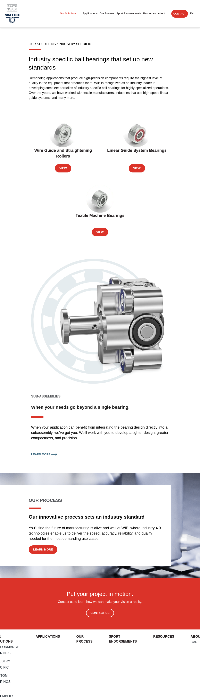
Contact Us (100, 613)
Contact (179, 13)
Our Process (107, 13)
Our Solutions (68, 13)
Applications (90, 13)
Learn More (44, 454)
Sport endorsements (129, 13)
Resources (149, 13)
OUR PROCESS (45, 500)
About (161, 13)
